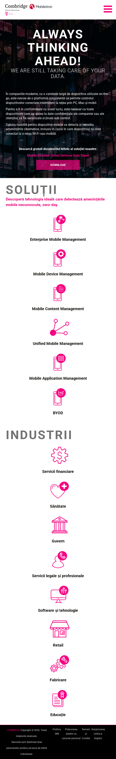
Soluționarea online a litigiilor (98, 734)
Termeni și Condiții (86, 734)
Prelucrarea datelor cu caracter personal (71, 734)
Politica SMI (57, 731)
